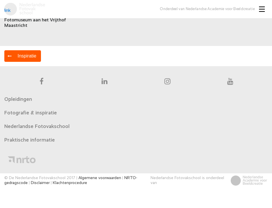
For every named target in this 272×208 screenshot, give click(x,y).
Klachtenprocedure (70, 183)
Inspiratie (27, 55)
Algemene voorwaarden (99, 178)
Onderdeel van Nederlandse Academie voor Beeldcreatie (207, 9)
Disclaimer (40, 183)
